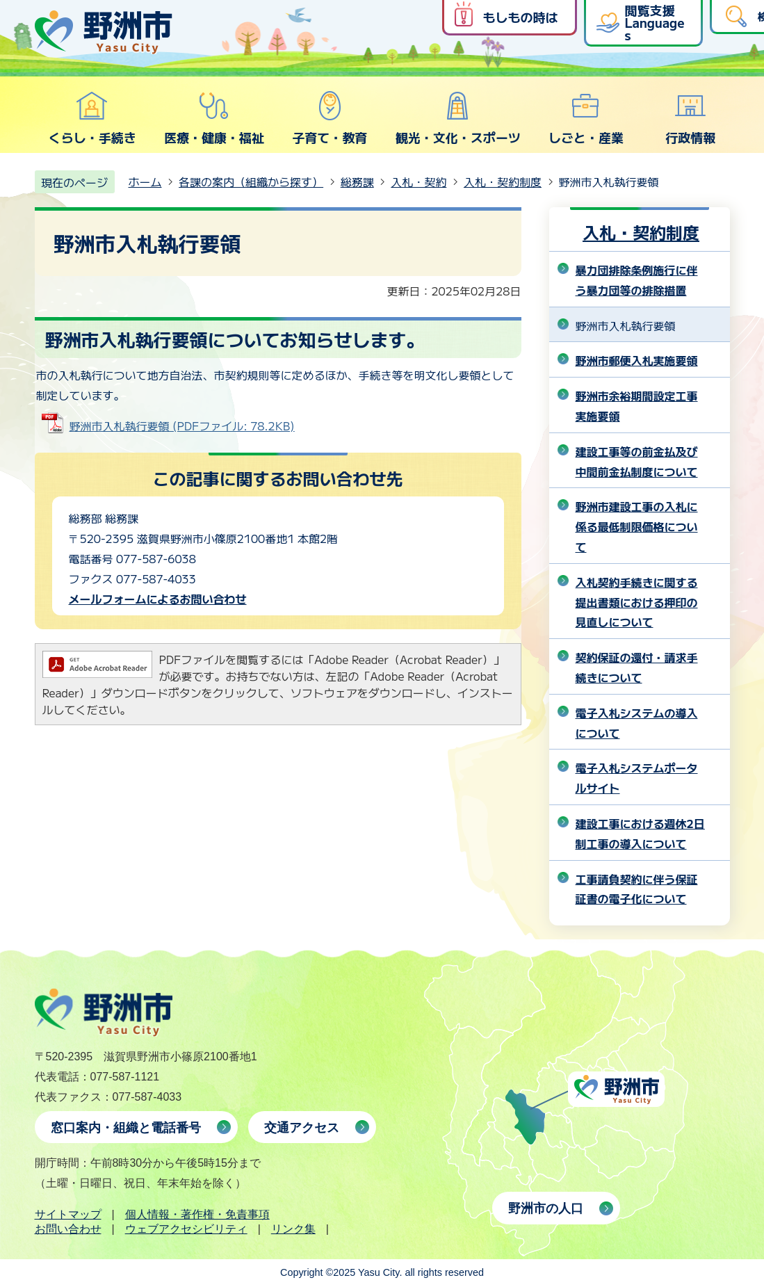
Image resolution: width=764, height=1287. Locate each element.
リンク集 (293, 1229)
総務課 (357, 181)
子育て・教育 (329, 118)
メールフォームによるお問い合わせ (158, 598)
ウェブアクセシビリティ (186, 1229)
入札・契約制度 (503, 181)
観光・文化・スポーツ (458, 118)
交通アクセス (301, 1128)
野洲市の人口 (545, 1208)
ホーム (145, 181)
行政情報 (690, 118)
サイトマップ (68, 1214)
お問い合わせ (68, 1229)
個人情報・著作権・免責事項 (197, 1214)
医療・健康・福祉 (214, 118)
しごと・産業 (586, 118)
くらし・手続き (92, 118)
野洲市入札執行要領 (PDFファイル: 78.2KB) (182, 425)
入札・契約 (418, 181)
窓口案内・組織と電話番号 (126, 1128)
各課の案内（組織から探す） (251, 181)
